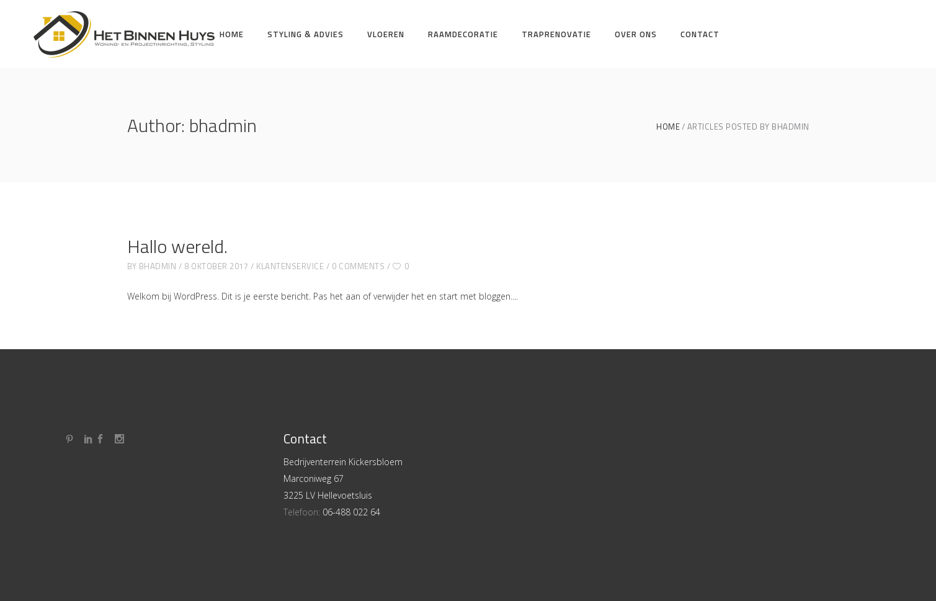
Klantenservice (290, 266)
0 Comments (358, 266)
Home (668, 127)
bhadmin (158, 266)
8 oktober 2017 (216, 266)
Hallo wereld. (177, 246)
